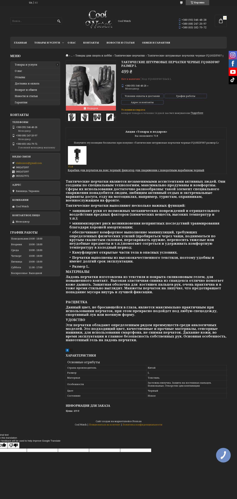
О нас (72, 42)
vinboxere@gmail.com (29, 163)
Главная (20, 42)
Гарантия (21, 102)
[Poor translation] (13, 445)
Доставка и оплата (27, 83)
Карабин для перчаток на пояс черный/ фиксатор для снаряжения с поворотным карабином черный (136, 170)
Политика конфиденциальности (142, 424)
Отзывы (20, 77)
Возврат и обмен (26, 90)
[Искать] (59, 21)
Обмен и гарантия (156, 42)
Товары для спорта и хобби (93, 55)
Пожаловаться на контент (104, 424)
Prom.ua (136, 421)
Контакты (91, 42)
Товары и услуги (47, 42)
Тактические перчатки (129, 55)
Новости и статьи (120, 42)
